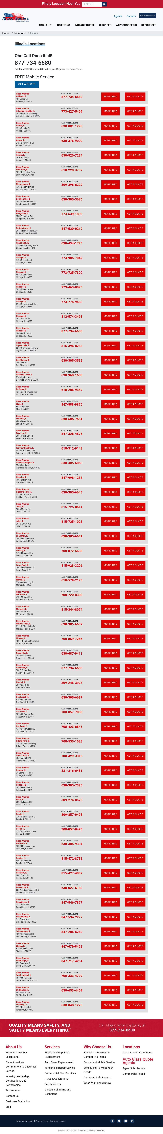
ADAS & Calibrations (56, 1078)
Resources (148, 25)
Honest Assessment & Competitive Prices (97, 1054)
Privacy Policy (42, 1121)
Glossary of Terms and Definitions (58, 1091)
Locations (63, 25)
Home (5, 33)
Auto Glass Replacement (59, 1062)
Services (105, 25)
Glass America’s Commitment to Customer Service (21, 1066)
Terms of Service (58, 1121)
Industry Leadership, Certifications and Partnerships (17, 1080)
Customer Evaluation (18, 1101)
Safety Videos (53, 1084)
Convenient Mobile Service (99, 1062)
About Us (45, 25)
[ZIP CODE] (92, 4)
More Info (110, 96)
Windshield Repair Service (60, 1067)
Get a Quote (26, 84)
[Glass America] (15, 17)
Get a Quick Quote (147, 16)
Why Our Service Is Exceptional (16, 1054)
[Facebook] (112, 1120)
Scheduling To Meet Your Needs (98, 1070)
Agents (118, 16)
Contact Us (12, 1095)
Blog (8, 1106)
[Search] (104, 4)
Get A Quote (135, 96)
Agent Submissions (134, 1068)
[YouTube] (125, 1120)
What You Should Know (97, 1082)
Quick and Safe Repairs (97, 1077)
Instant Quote (85, 25)
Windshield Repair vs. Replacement (57, 1054)
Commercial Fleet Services (60, 1073)
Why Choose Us (126, 25)
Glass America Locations (137, 1052)
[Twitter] (119, 1120)
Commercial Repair (134, 1073)
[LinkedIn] (132, 1120)
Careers (131, 16)
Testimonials (13, 1090)
